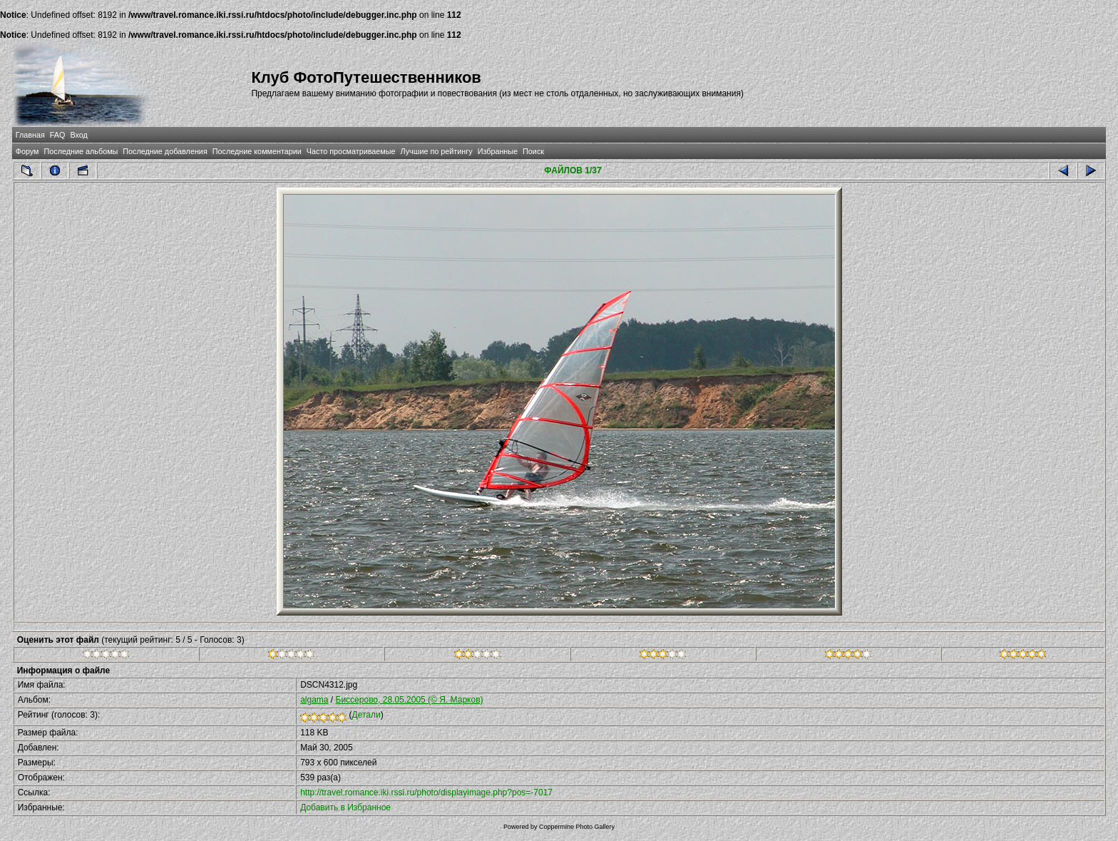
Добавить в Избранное (345, 807)
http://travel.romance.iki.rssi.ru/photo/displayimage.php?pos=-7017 (426, 792)
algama (314, 700)
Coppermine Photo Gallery (577, 826)
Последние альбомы (80, 151)
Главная (30, 135)
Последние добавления (165, 151)
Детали (366, 715)
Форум (27, 151)
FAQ (58, 135)
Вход (78, 135)
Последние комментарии (257, 151)
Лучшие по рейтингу (437, 151)
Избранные (498, 151)
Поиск (533, 151)
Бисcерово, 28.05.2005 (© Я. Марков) (409, 700)
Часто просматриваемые (351, 151)
